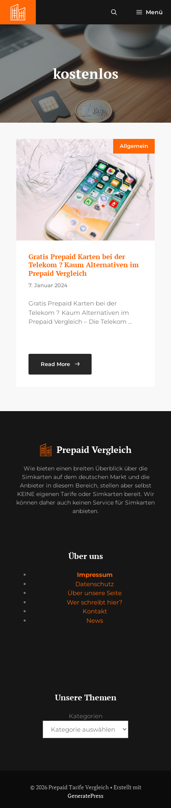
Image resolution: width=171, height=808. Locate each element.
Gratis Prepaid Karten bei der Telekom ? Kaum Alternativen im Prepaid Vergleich (83, 265)
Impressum (95, 574)
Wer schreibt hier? (95, 602)
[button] (114, 12)
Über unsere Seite (95, 593)
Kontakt (95, 611)
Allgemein (134, 146)
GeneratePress (85, 795)
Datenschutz (94, 584)
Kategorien (86, 716)
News (94, 620)
